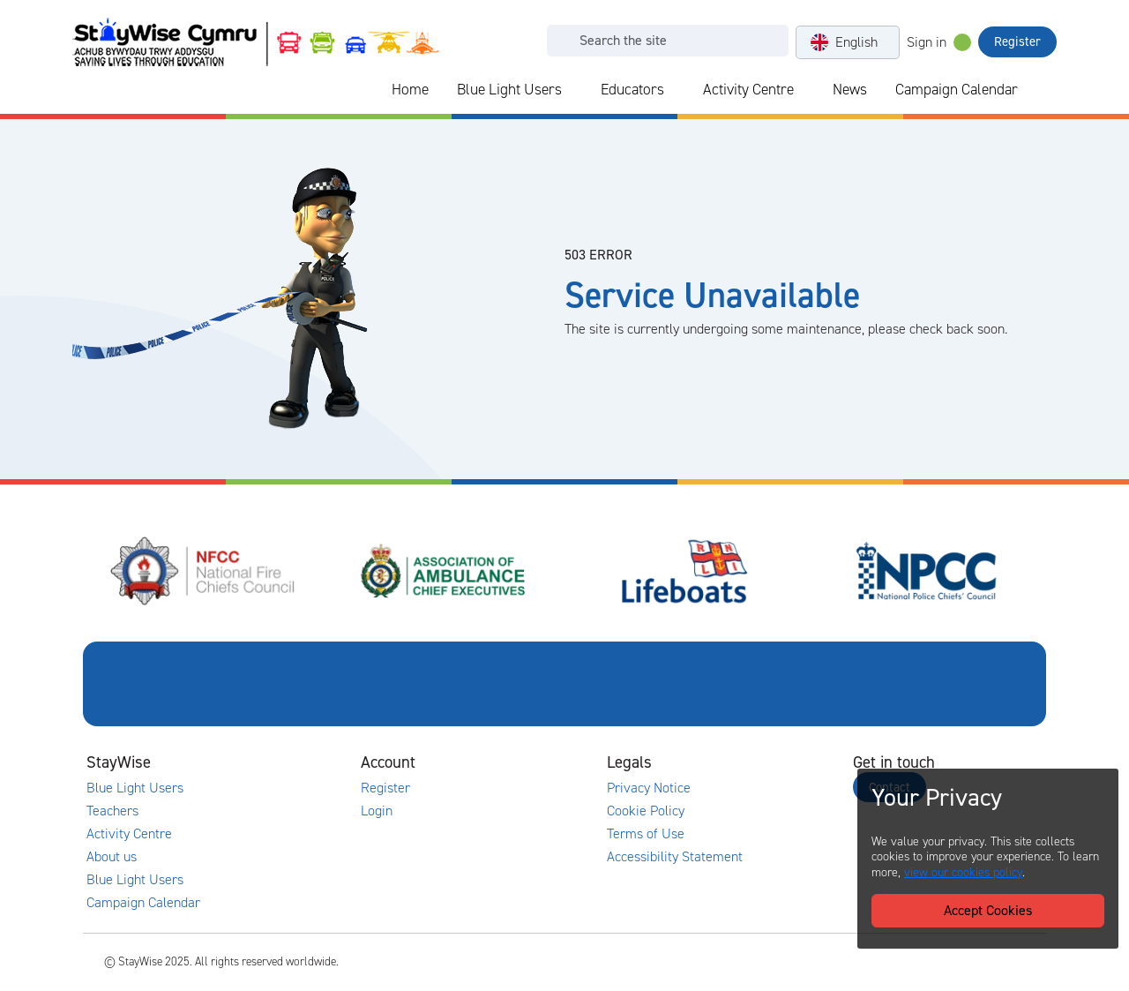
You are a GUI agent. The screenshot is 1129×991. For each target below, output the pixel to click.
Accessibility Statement (675, 857)
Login (377, 811)
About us (111, 857)
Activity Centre (748, 89)
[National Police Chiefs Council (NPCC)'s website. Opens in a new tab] (926, 571)
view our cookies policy (963, 872)
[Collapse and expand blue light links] (574, 90)
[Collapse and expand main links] (270, 762)
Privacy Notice (649, 788)
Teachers (112, 811)
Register (1017, 41)
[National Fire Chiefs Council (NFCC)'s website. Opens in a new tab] (204, 571)
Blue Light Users (509, 89)
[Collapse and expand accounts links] (517, 762)
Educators (632, 89)
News (850, 89)
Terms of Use (645, 834)
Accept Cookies (988, 910)
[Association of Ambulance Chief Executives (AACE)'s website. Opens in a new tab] (444, 571)
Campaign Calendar (956, 89)
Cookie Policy (645, 811)
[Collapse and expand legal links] (763, 762)
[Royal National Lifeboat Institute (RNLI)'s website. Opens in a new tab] (685, 571)
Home (410, 89)
